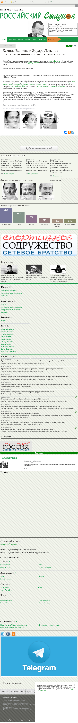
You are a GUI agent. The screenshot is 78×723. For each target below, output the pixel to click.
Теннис (2, 576)
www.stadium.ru (7, 706)
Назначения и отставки (9, 290)
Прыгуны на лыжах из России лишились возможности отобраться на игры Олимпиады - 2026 (32, 361)
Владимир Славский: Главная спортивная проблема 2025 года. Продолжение (27, 429)
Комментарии (12, 39)
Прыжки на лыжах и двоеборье (11, 293)
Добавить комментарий (39, 148)
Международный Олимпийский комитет (13, 625)
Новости (4, 39)
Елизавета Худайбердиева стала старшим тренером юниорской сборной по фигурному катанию (33, 422)
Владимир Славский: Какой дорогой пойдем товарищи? (20, 413)
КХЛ (40, 565)
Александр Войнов (32, 461)
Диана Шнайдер (44, 603)
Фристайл (4, 312)
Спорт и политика (45, 567)
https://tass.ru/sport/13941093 (26, 105)
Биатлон (4, 305)
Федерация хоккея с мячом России (12, 627)
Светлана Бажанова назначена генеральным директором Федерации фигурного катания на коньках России (37, 384)
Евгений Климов (41, 85)
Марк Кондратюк (6, 339)
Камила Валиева (54, 61)
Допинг (34, 39)
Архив (29, 692)
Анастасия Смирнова (18, 86)
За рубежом (4, 587)
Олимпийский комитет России (49, 625)
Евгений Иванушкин (7, 603)
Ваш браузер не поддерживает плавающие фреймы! (39, 505)
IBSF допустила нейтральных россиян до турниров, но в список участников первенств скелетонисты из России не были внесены (61, 166)
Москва (3, 321)
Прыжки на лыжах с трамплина (11, 307)
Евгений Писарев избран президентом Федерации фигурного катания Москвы (27, 392)
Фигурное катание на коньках (11, 310)
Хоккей (41, 576)
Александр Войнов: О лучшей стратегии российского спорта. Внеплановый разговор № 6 (49, 464)
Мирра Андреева (6, 600)
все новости (5, 436)
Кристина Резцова (42, 86)
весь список (69, 547)
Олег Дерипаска (44, 600)
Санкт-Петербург (6, 590)
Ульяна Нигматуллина (57, 86)
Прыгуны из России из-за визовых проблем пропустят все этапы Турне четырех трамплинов (32, 369)
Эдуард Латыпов (33, 63)
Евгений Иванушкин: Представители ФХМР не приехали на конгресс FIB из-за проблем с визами (12, 278)
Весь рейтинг (54, 180)
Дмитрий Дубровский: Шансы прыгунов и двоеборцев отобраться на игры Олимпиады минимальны (35, 376)
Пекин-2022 (5, 295)
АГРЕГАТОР (50, 39)
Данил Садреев (6, 349)
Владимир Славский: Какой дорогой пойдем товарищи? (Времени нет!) (25, 399)
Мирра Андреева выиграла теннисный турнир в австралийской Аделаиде (37, 277)
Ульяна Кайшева (7, 334)
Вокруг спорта (42, 39)
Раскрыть (39, 453)
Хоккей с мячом (5, 579)
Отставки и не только (24, 39)
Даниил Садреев (28, 85)
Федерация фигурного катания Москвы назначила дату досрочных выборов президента (30, 406)
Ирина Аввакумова (15, 85)
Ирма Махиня (5, 344)
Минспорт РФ (5, 567)
